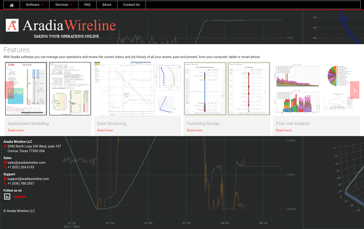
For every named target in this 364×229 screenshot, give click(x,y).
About (106, 5)
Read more (15, 130)
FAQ (87, 5)
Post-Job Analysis (293, 123)
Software (34, 5)
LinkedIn (15, 196)
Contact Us (131, 5)
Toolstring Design (203, 123)
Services (63, 5)
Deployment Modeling (28, 123)
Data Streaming (111, 123)
